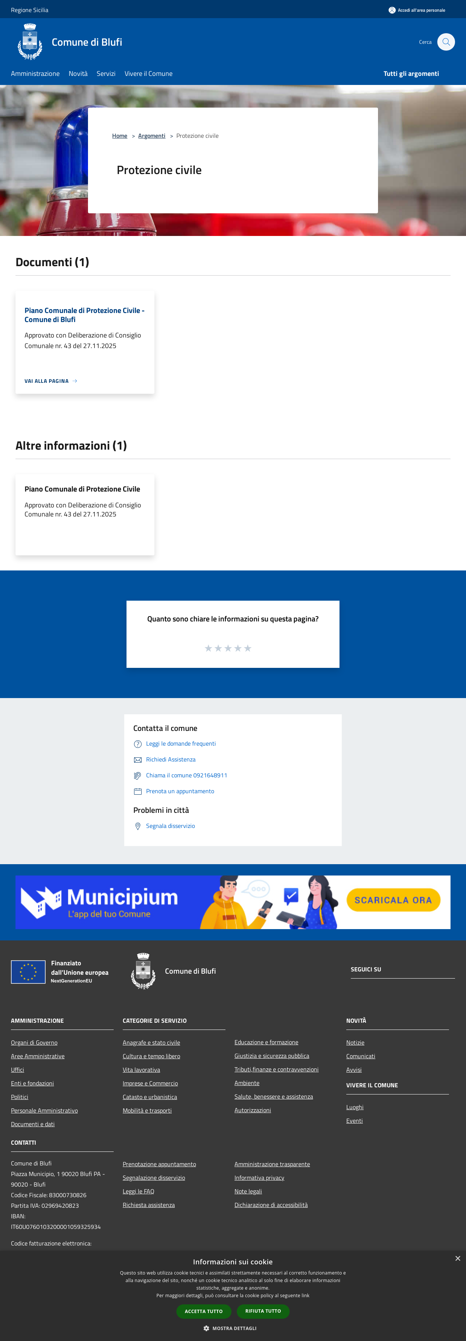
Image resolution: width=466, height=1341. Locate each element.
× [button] (457, 1259)
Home (119, 135)
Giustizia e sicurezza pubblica (272, 1055)
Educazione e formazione (266, 1042)
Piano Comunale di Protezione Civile (82, 489)
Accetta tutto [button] (204, 1311)
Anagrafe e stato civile (151, 1042)
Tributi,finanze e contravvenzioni (277, 1069)
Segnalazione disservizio (154, 1177)
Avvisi (354, 1069)
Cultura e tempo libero (151, 1055)
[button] (233, 1328)
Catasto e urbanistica (150, 1096)
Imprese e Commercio (150, 1083)
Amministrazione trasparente (272, 1163)
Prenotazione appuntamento (159, 1163)
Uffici (17, 1069)
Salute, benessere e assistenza (274, 1096)
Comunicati (360, 1055)
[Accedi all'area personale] (417, 10)
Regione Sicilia (29, 9)
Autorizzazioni (253, 1109)
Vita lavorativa (141, 1069)
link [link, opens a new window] (306, 1295)
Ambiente (247, 1082)
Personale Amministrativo (44, 1110)
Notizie (355, 1042)
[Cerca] (446, 42)
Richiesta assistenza (149, 1204)
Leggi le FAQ (138, 1191)
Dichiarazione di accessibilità (271, 1204)
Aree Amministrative (38, 1055)
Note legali (248, 1191)
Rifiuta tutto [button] (263, 1311)
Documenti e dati (33, 1123)
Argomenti (151, 135)
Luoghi (355, 1106)
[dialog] (233, 1296)
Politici (19, 1096)
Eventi (354, 1120)
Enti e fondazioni (32, 1083)
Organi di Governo (34, 1042)
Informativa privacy (259, 1177)
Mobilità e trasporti (147, 1110)
